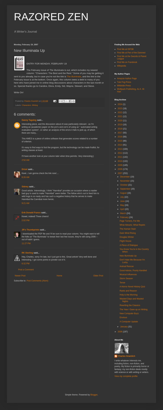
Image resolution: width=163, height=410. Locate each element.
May (122, 205)
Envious (123, 317)
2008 (120, 169)
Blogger (93, 395)
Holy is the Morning (129, 295)
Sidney (25, 186)
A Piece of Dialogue (129, 245)
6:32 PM (25, 263)
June (122, 201)
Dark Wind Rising (128, 233)
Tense (122, 282)
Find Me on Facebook (127, 62)
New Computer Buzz (129, 313)
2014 (120, 145)
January (124, 326)
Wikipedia (121, 66)
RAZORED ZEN (51, 17)
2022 (120, 112)
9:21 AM (25, 203)
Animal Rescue (127, 266)
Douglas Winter (127, 237)
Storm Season (126, 278)
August (123, 193)
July (122, 197)
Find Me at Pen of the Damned (131, 52)
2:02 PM (25, 220)
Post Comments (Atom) (37, 281)
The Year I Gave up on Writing (134, 309)
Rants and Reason (128, 291)
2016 (120, 137)
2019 (120, 124)
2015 (120, 141)
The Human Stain (128, 229)
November (125, 181)
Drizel (24, 169)
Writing (35, 105)
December (125, 177)
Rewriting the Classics (130, 305)
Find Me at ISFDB (125, 49)
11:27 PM (26, 243)
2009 (120, 165)
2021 (120, 116)
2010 (120, 161)
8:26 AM (25, 177)
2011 (120, 157)
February (124, 217)
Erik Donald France (31, 212)
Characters (26, 105)
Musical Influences (128, 274)
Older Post (98, 275)
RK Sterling (27, 253)
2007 (120, 173)
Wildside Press (124, 85)
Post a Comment (26, 269)
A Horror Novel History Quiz (132, 286)
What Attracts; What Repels (132, 225)
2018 (120, 129)
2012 (120, 153)
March (123, 213)
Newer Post (20, 275)
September (125, 189)
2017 (120, 133)
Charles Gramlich (126, 356)
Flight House (125, 241)
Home (59, 275)
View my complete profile (126, 376)
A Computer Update (129, 321)
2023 (120, 108)
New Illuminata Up (128, 256)
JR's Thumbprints (30, 230)
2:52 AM (25, 160)
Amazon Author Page (127, 78)
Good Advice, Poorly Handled (133, 270)
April (122, 209)
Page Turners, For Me (130, 221)
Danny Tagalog (29, 120)
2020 (120, 120)
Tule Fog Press (124, 82)
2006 (120, 331)
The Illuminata (74, 76)
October (124, 185)
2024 (120, 104)
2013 (120, 149)
